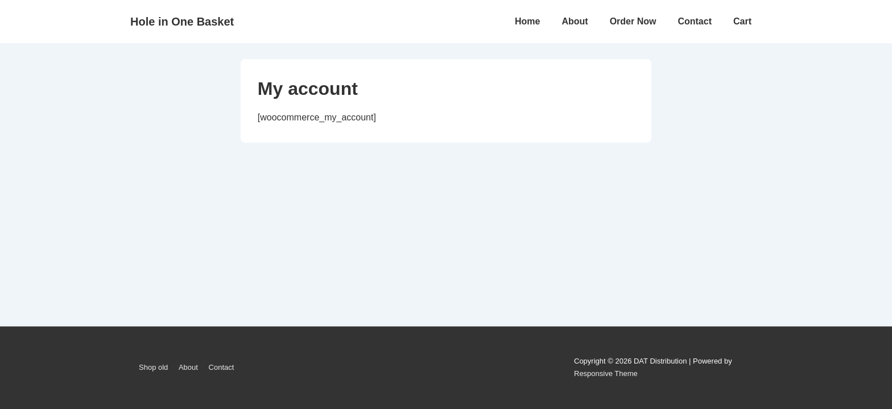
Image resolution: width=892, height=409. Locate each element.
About (574, 21)
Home (527, 21)
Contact (695, 21)
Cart (742, 21)
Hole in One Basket (182, 21)
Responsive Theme (606, 373)
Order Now (633, 21)
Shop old (153, 367)
